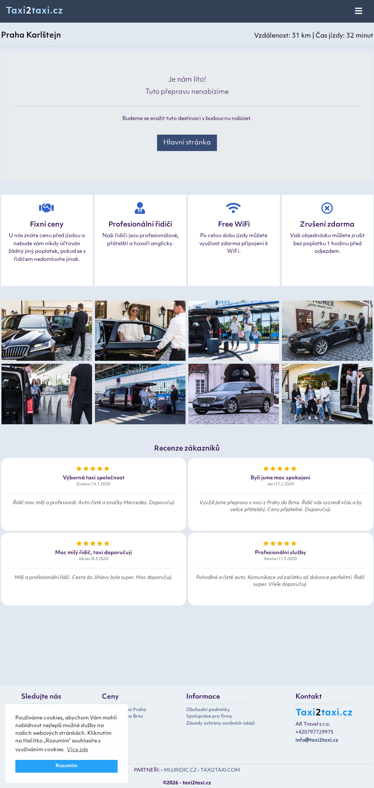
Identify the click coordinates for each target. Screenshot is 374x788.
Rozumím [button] (66, 766)
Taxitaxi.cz (34, 11)
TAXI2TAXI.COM (220, 770)
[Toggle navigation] (359, 11)
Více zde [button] (77, 750)
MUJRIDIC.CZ (180, 770)
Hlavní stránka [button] (187, 142)
